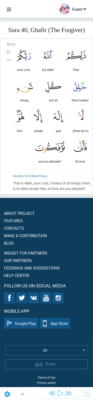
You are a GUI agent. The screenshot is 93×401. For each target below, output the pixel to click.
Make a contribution (25, 235)
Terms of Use (46, 377)
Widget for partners (25, 253)
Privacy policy (46, 383)
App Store (55, 323)
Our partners (18, 260)
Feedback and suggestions (32, 267)
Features (13, 220)
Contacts (14, 228)
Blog (9, 243)
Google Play (21, 323)
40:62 (11, 44)
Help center (16, 275)
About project (19, 213)
